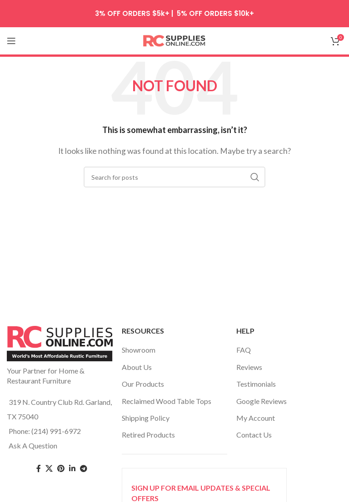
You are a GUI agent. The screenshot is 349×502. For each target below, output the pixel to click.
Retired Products (148, 434)
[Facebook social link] (38, 468)
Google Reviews (261, 401)
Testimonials (256, 383)
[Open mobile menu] (11, 41)
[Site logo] (174, 39)
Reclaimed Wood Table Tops (166, 401)
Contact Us (254, 434)
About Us (137, 367)
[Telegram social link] (83, 468)
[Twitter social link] (49, 468)
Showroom (138, 349)
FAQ (243, 349)
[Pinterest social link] (61, 468)
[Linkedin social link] (72, 468)
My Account (255, 417)
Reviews (249, 367)
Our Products (143, 383)
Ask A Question (33, 445)
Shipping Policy (146, 417)
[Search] (174, 177)
